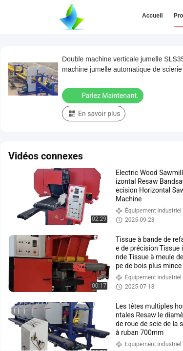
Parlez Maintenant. (104, 95)
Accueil (152, 15)
